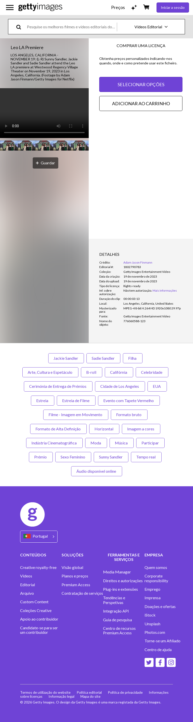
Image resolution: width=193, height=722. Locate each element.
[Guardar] (45, 163)
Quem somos (155, 567)
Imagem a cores (141, 428)
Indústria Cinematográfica (54, 442)
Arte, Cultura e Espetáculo (50, 372)
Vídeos (26, 576)
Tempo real (146, 456)
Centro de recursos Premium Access (119, 630)
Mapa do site (90, 696)
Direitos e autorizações (123, 580)
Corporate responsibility (156, 578)
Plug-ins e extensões (120, 589)
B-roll (91, 372)
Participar (150, 442)
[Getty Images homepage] (40, 7)
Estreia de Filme (76, 400)
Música (121, 442)
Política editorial (89, 692)
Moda (96, 442)
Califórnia (119, 372)
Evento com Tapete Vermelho (129, 400)
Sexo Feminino (73, 456)
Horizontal (104, 428)
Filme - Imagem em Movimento (76, 414)
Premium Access (76, 584)
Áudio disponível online (96, 471)
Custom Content (34, 601)
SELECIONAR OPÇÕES (141, 84)
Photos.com (154, 632)
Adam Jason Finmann (137, 262)
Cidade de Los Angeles (120, 386)
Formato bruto (129, 414)
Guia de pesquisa (117, 620)
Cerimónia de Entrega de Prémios (58, 386)
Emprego (152, 589)
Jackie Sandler (66, 358)
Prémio (40, 456)
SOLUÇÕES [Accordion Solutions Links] (72, 554)
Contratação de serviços (82, 593)
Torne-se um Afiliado (162, 641)
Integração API (116, 611)
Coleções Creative (36, 610)
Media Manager (117, 572)
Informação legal (61, 696)
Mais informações (165, 290)
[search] (20, 26)
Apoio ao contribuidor (39, 619)
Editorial (27, 584)
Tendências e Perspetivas (114, 600)
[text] (71, 27)
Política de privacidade (125, 692)
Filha (132, 358)
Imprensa (152, 597)
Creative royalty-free (38, 567)
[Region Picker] (39, 536)
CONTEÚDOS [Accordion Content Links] (33, 554)
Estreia (42, 400)
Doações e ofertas (160, 606)
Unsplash (152, 624)
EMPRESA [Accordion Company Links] (153, 554)
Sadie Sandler (103, 358)
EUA (157, 386)
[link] (137, 290)
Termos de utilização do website (45, 692)
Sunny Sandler (111, 456)
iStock (150, 615)
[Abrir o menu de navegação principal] (10, 8)
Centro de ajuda (158, 649)
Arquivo (27, 593)
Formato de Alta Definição (58, 428)
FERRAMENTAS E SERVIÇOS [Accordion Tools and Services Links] (124, 557)
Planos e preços (75, 576)
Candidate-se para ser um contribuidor (39, 630)
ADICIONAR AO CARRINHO (141, 103)
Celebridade (152, 372)
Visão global (72, 567)
